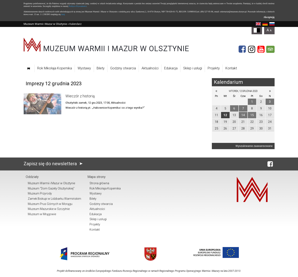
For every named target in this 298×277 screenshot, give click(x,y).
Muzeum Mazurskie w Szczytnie (49, 209)
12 (225, 115)
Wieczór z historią (80, 96)
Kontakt (231, 68)
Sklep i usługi (192, 68)
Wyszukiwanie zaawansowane (253, 145)
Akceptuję (269, 17)
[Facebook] (242, 49)
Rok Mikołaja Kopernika (54, 68)
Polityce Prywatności (78, 6)
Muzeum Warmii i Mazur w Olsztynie (45, 23)
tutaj (63, 14)
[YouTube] (261, 49)
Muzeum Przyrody (40, 193)
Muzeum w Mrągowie (42, 214)
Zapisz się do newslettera (54, 163)
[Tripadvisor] (270, 49)
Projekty (214, 68)
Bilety (101, 68)
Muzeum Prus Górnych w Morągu (50, 204)
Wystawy (84, 68)
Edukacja (171, 68)
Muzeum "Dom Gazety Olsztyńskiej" (51, 188)
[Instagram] (251, 49)
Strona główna (99, 183)
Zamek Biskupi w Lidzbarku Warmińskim (54, 198)
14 (243, 115)
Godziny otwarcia (123, 68)
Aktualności (150, 68)
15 (252, 115)
